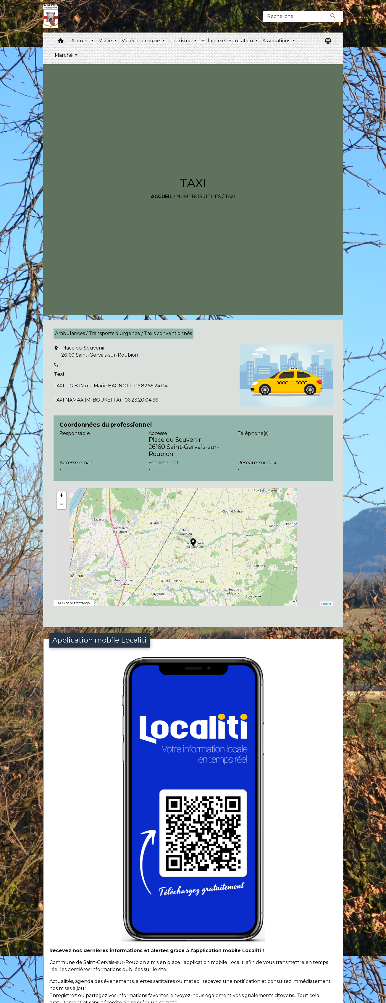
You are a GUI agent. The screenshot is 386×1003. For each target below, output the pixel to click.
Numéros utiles (198, 196)
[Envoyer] (333, 16)
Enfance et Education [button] (227, 40)
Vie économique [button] (141, 40)
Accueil (161, 196)
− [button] (61, 504)
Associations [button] (276, 40)
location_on (190, 539)
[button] (60, 42)
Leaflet (326, 604)
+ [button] (61, 495)
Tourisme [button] (181, 40)
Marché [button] (64, 55)
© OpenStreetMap (74, 603)
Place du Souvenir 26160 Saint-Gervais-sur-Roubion (99, 351)
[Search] (293, 16)
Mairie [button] (105, 40)
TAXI (230, 196)
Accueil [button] (80, 40)
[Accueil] (50, 16)
